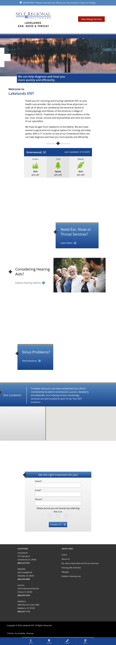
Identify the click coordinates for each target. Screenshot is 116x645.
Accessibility (20, 633)
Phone (38, 499)
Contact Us (56, 524)
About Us (66, 559)
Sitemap (29, 633)
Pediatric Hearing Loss (71, 576)
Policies (10, 633)
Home (64, 555)
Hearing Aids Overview (71, 567)
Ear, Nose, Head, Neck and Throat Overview (80, 563)
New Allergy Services (91, 19)
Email (38, 490)
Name (38, 481)
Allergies (65, 572)
